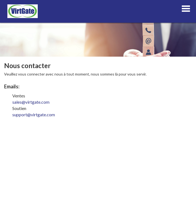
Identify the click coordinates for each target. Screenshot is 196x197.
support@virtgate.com (33, 114)
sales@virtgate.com (30, 102)
